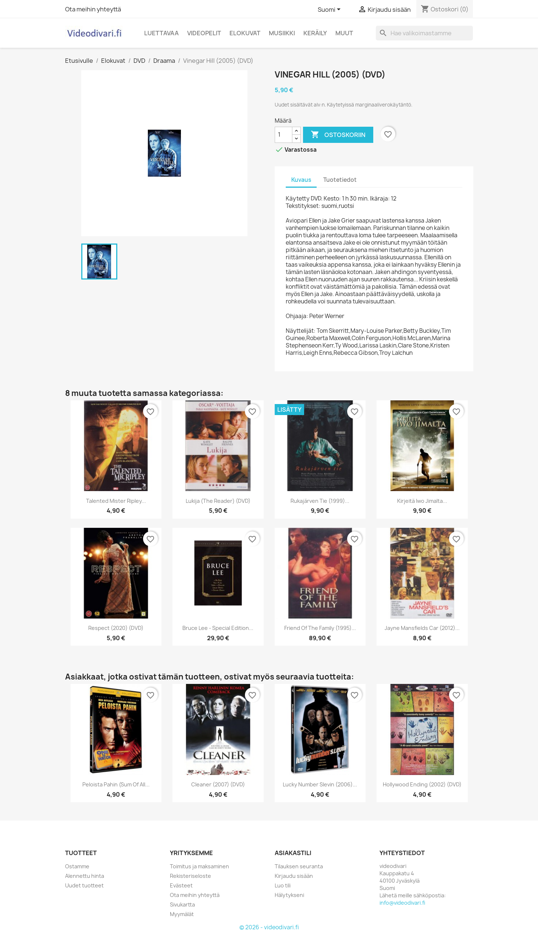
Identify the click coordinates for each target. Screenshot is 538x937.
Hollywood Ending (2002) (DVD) (422, 784)
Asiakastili (293, 853)
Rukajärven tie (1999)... (320, 500)
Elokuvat (244, 33)
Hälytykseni (289, 894)
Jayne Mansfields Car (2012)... (422, 627)
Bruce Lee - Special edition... (217, 627)
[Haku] (424, 33)
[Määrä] (283, 135)
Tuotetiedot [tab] (340, 180)
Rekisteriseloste (190, 875)
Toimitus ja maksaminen (199, 866)
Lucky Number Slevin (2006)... (320, 784)
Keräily (315, 33)
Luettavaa (161, 33)
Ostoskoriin (338, 135)
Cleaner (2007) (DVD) (218, 784)
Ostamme (77, 866)
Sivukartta (182, 904)
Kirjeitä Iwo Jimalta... (422, 500)
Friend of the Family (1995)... (320, 627)
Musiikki (282, 33)
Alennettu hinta (84, 875)
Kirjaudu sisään (294, 875)
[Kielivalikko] (330, 10)
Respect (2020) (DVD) (115, 627)
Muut (344, 33)
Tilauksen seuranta (299, 866)
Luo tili (283, 885)
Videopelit (204, 33)
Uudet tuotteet (84, 885)
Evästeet (181, 885)
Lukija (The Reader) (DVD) (218, 500)
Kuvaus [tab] (301, 180)
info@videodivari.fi (402, 902)
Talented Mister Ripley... (116, 500)
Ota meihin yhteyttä (93, 9)
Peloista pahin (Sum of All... (116, 784)
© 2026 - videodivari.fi (269, 927)
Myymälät (182, 914)
